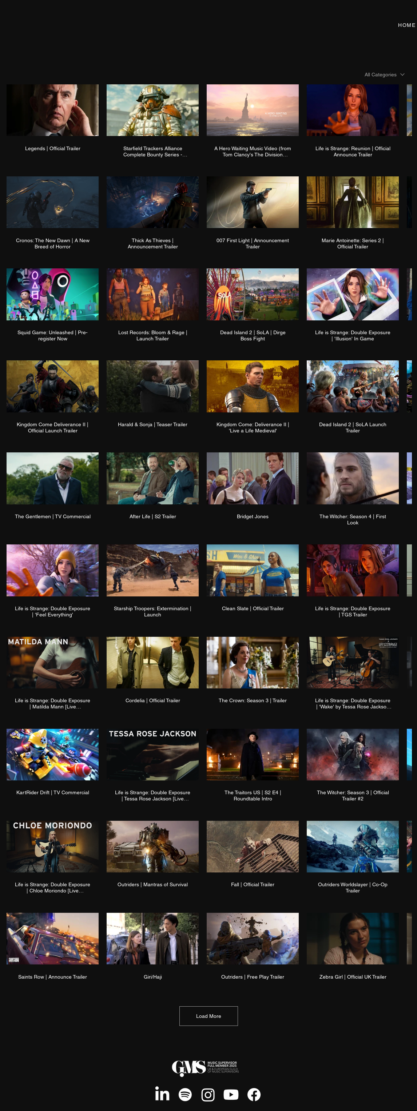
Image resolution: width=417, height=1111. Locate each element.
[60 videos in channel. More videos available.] (208, 535)
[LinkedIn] (162, 1094)
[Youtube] (231, 1094)
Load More (208, 1016)
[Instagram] (208, 1094)
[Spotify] (185, 1094)
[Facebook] (254, 1094)
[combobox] (385, 74)
